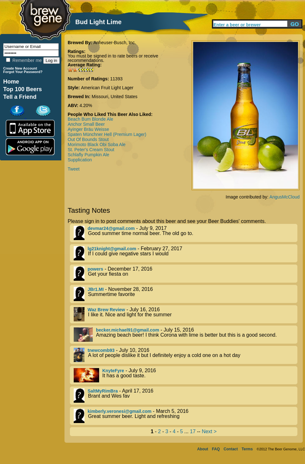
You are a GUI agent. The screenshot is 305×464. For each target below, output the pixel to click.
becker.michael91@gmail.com (127, 330)
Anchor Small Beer (86, 124)
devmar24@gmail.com (111, 228)
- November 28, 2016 (185, 294)
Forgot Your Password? (23, 72)
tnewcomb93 (101, 350)
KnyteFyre (113, 370)
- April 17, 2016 (185, 395)
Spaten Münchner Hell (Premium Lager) (107, 134)
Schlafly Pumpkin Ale (88, 154)
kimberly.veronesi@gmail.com (120, 411)
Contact (231, 449)
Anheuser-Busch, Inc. (114, 42)
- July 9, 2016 (185, 375)
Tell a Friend (20, 97)
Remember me (24, 60)
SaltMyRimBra (103, 390)
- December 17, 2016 (185, 273)
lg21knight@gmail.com (112, 248)
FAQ (216, 449)
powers (95, 269)
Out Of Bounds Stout (88, 139)
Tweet (73, 168)
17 (193, 431)
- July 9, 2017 (185, 233)
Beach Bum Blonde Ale (90, 119)
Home (11, 81)
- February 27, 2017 (185, 253)
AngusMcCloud (284, 196)
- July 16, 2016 (185, 314)
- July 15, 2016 (185, 334)
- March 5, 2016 (185, 416)
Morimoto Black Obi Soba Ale (96, 144)
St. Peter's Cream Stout (91, 149)
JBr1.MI (96, 289)
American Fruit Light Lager (107, 87)
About (202, 449)
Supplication (80, 159)
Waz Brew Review (106, 309)
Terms (247, 449)
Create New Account (20, 68)
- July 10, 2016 (185, 355)
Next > (209, 431)
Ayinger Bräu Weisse (88, 129)
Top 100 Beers (22, 89)
